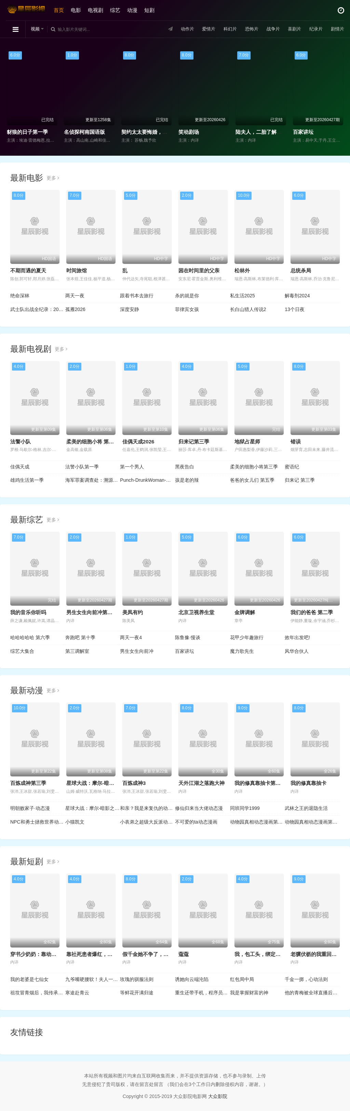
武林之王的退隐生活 (306, 808)
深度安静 (129, 309)
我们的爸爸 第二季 (312, 612)
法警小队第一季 (82, 466)
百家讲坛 (303, 132)
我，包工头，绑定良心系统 (265, 954)
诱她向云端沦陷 (191, 979)
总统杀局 (301, 270)
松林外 (242, 270)
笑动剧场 (188, 132)
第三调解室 (77, 651)
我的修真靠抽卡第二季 (260, 783)
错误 (296, 441)
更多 (52, 178)
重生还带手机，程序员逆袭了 (202, 992)
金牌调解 (244, 612)
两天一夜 (74, 295)
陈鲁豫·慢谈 (187, 637)
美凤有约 (132, 612)
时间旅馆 (76, 270)
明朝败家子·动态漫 (30, 808)
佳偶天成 (19, 466)
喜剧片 (291, 29)
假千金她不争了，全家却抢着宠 (158, 954)
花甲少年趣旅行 (247, 637)
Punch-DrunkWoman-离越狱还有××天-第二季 (147, 480)
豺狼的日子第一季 (27, 132)
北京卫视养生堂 (196, 612)
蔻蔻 (183, 954)
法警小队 (20, 441)
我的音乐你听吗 (28, 612)
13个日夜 (295, 309)
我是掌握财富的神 (249, 992)
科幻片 (223, 29)
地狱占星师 (247, 441)
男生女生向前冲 (136, 651)
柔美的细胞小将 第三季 (92, 441)
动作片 (178, 29)
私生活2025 (242, 295)
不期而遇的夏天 (28, 270)
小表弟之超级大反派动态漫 (147, 822)
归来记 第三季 (300, 480)
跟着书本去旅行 (136, 295)
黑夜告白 (184, 466)
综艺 (116, 10)
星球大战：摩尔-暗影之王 (95, 783)
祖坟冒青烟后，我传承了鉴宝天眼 (37, 992)
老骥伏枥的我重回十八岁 (319, 954)
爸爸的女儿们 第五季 (252, 480)
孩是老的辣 (187, 480)
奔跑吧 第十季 (80, 637)
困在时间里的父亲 (198, 270)
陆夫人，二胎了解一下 (261, 132)
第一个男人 (132, 466)
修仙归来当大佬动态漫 (199, 808)
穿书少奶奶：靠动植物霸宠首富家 (48, 954)
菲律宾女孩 (187, 309)
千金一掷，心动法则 (306, 979)
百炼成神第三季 (28, 783)
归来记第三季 (193, 441)
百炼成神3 (134, 783)
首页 (60, 10)
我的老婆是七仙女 (29, 979)
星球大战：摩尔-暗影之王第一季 (92, 808)
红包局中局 (242, 979)
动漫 (133, 10)
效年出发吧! (297, 637)
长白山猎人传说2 (248, 309)
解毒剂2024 (297, 295)
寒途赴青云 (77, 992)
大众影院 (217, 1096)
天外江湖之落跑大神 (201, 783)
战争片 (268, 29)
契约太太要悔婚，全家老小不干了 (159, 132)
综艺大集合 (22, 651)
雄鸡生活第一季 (27, 480)
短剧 (150, 10)
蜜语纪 (292, 466)
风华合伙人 (297, 651)
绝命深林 (19, 295)
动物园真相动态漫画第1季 (257, 822)
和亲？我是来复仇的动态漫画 (147, 808)
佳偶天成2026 (138, 441)
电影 (77, 10)
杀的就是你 (187, 295)
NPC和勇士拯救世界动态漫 (37, 822)
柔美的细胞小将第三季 (254, 466)
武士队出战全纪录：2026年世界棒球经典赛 (37, 309)
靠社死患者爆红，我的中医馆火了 (104, 954)
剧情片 (336, 29)
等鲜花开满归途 (136, 992)
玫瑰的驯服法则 (136, 979)
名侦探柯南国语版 (84, 132)
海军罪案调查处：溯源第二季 (92, 480)
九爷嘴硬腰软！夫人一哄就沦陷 (92, 979)
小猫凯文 (74, 822)
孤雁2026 (75, 309)
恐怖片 (246, 29)
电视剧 (96, 10)
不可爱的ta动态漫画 (196, 822)
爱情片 (201, 29)
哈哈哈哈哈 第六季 (30, 637)
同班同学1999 (245, 808)
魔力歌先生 (242, 651)
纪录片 (313, 29)
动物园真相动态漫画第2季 (312, 822)
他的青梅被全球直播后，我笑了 (312, 992)
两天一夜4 (131, 637)
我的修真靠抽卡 (308, 783)
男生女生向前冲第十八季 (94, 612)
